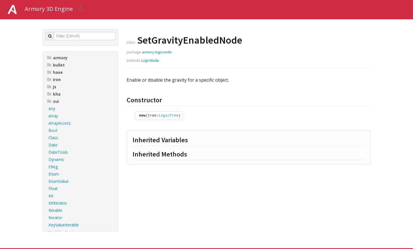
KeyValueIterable (63, 224)
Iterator (55, 217)
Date (52, 145)
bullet (56, 65)
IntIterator (57, 203)
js (51, 86)
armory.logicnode (157, 51)
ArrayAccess (59, 123)
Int (50, 195)
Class (53, 137)
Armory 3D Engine (49, 9)
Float (53, 188)
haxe (55, 72)
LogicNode (150, 60)
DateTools (58, 152)
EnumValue (58, 181)
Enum (53, 174)
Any (51, 108)
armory (57, 57)
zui (53, 101)
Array (53, 115)
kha (54, 94)
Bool (52, 130)
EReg (53, 166)
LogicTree (168, 115)
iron (54, 79)
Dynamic (56, 159)
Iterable (55, 210)
